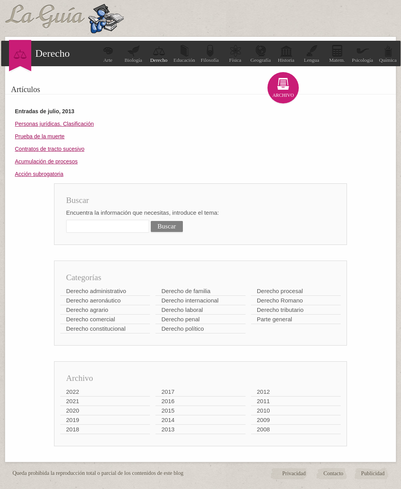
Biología (133, 54)
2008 (263, 429)
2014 (167, 420)
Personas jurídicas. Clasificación (54, 124)
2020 (72, 410)
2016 (167, 401)
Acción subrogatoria (39, 174)
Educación (184, 54)
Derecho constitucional (96, 328)
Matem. (337, 54)
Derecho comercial (90, 319)
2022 (72, 391)
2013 (167, 429)
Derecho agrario (87, 309)
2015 (167, 410)
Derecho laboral (182, 309)
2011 (263, 401)
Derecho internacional (190, 300)
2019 (72, 420)
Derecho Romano (280, 300)
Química (388, 54)
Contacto (333, 473)
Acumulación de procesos (46, 161)
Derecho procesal (280, 291)
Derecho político (182, 328)
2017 (167, 391)
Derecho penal (180, 319)
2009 (263, 420)
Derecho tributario (280, 309)
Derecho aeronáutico (93, 300)
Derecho (158, 54)
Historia (286, 54)
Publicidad (373, 473)
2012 (263, 391)
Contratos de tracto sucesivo (49, 149)
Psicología (362, 54)
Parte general (274, 319)
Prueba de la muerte (40, 136)
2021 (72, 401)
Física (235, 54)
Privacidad (294, 473)
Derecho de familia (185, 291)
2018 (72, 429)
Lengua (311, 54)
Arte (108, 54)
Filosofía (209, 54)
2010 (263, 410)
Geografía (261, 54)
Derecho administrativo (96, 291)
